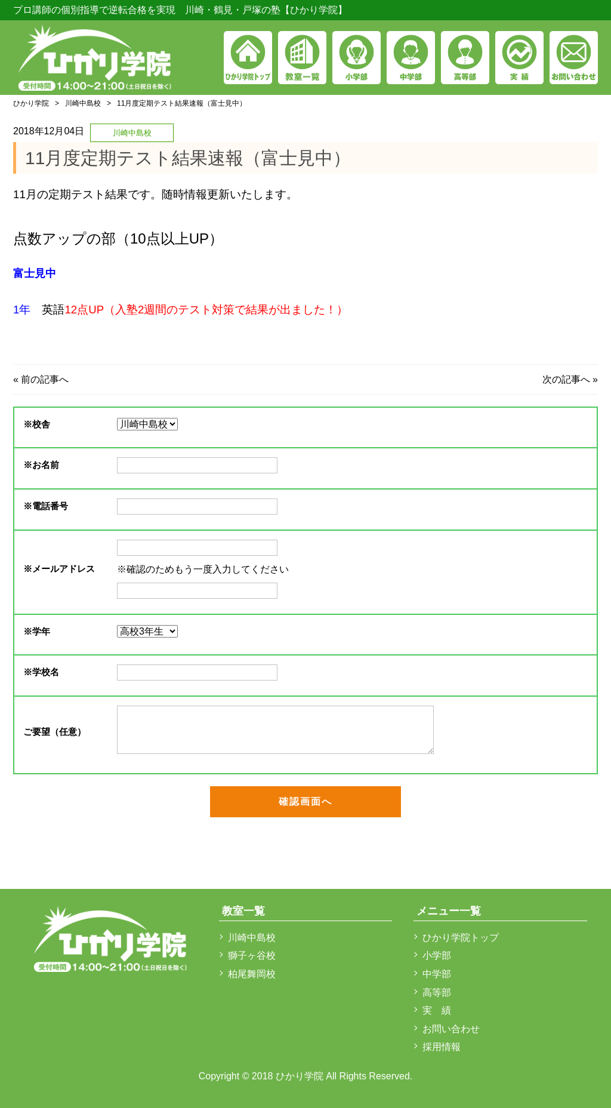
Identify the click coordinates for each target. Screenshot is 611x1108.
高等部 (436, 992)
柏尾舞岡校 (252, 974)
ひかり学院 (31, 103)
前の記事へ (45, 379)
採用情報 (441, 1047)
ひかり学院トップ (460, 937)
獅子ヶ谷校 (252, 955)
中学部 (436, 974)
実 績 (436, 1010)
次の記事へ (566, 379)
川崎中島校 (83, 103)
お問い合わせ (451, 1029)
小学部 (436, 955)
